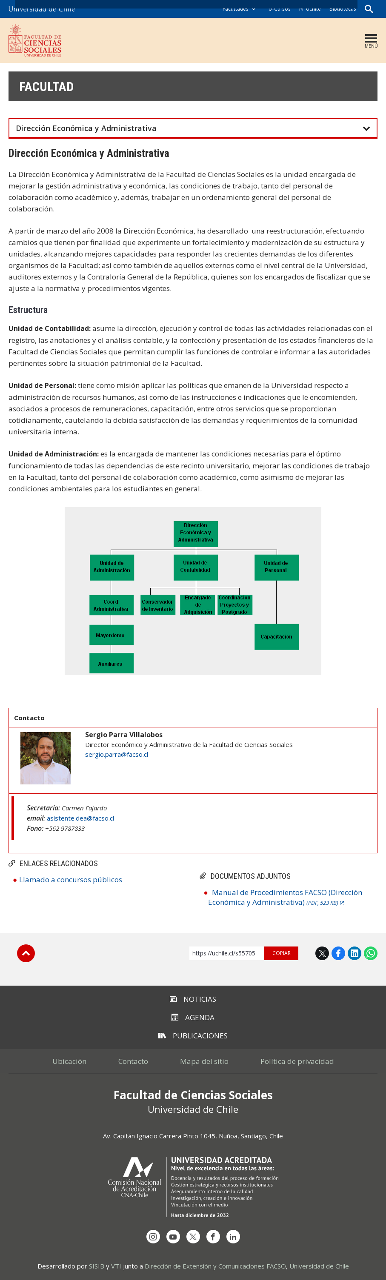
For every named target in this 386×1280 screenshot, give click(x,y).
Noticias (193, 999)
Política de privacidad (297, 1061)
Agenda (193, 1017)
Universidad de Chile (319, 1266)
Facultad (46, 86)
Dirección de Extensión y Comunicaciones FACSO (215, 1266)
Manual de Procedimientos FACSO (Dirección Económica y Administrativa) (285, 897)
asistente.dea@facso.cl (80, 818)
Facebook (338, 953)
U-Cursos (280, 8)
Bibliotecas (342, 8)
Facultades (236, 8)
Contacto (133, 1061)
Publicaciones (193, 1036)
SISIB (96, 1266)
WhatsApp (370, 953)
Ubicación (69, 1061)
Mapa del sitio (204, 1061)
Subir (26, 953)
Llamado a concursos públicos (70, 879)
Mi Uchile (310, 8)
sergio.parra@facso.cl (116, 754)
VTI (116, 1266)
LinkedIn (354, 953)
